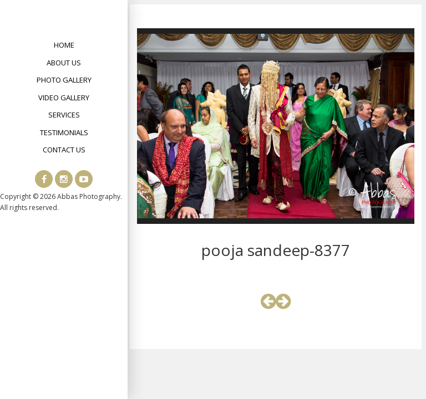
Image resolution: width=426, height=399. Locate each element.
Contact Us (64, 150)
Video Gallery (63, 98)
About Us (64, 63)
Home (64, 45)
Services (64, 115)
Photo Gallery (64, 80)
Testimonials (64, 132)
